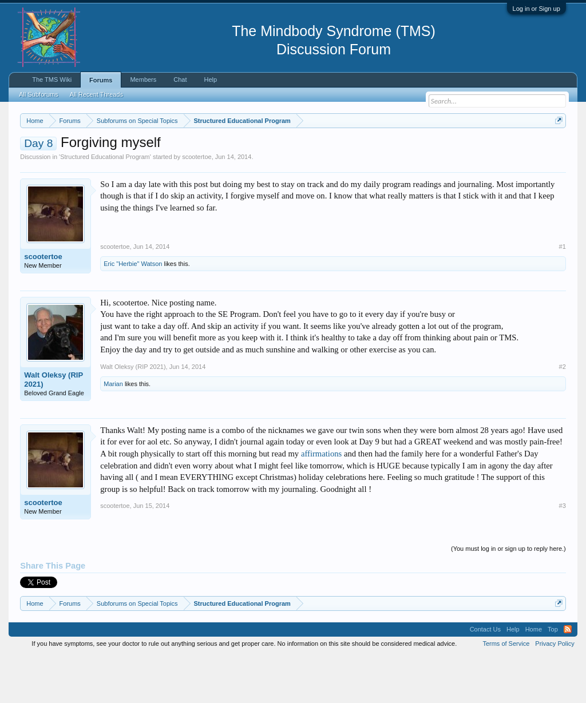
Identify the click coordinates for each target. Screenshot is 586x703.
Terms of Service (505, 690)
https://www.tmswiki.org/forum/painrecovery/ (124, 160)
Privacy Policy (554, 690)
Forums (100, 80)
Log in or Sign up (536, 8)
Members (143, 79)
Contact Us (485, 676)
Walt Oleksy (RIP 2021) (53, 426)
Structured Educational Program (105, 203)
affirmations (321, 500)
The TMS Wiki (52, 79)
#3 (562, 552)
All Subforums (38, 94)
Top (553, 676)
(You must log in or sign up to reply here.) (508, 595)
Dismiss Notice (556, 147)
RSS (568, 677)
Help (210, 79)
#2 (562, 413)
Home (533, 676)
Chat (180, 79)
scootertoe (196, 203)
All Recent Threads (96, 94)
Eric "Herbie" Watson (133, 310)
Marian (113, 430)
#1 (562, 293)
